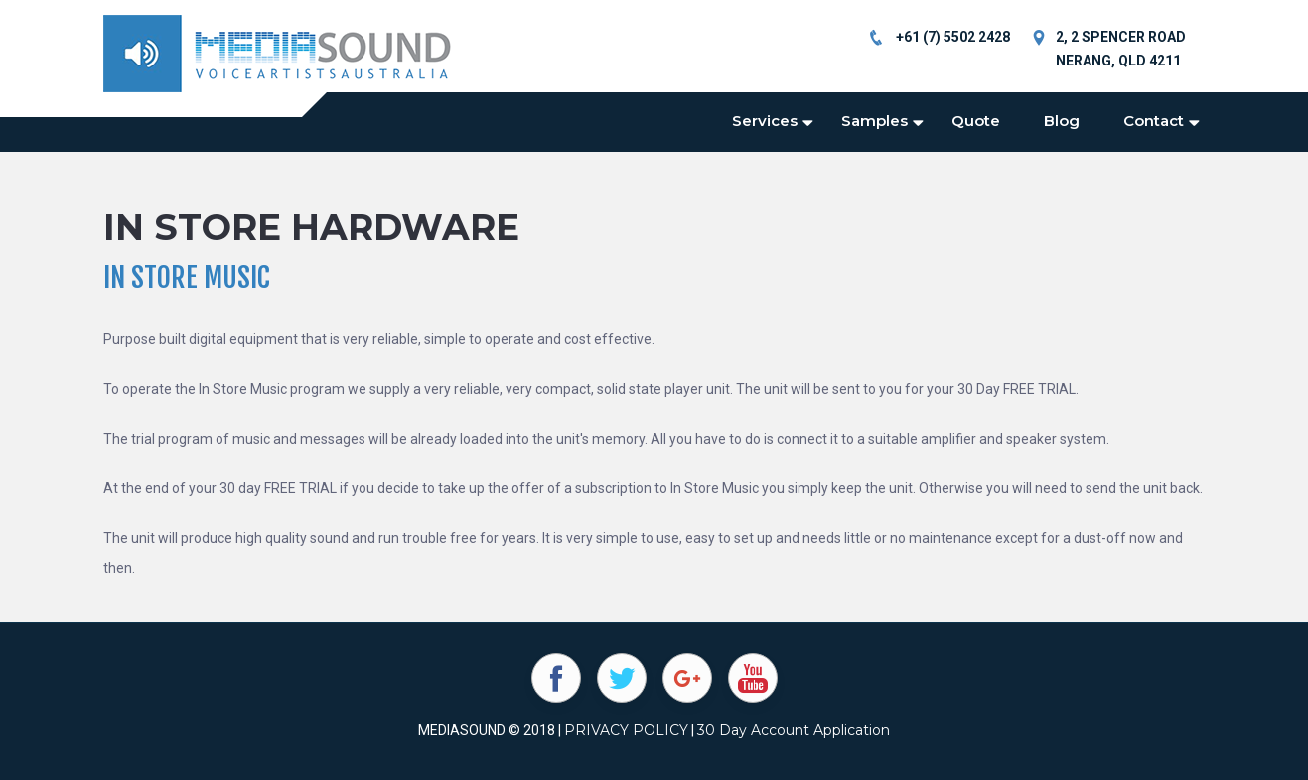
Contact (1153, 120)
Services (765, 120)
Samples (874, 120)
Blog (1062, 120)
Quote (975, 120)
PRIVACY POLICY (626, 730)
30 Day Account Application (793, 730)
